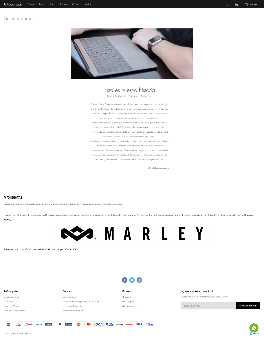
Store (31, 4)
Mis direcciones (129, 306)
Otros (75, 4)
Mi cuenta (126, 296)
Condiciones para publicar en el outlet (81, 301)
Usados (87, 4)
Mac (41, 4)
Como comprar (70, 296)
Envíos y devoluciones (73, 310)
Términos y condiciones (15, 310)
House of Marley (11, 306)
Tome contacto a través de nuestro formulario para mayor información (40, 249)
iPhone (63, 4)
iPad (52, 4)
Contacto (8, 301)
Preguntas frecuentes (73, 306)
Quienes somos (11, 296)
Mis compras (128, 301)
